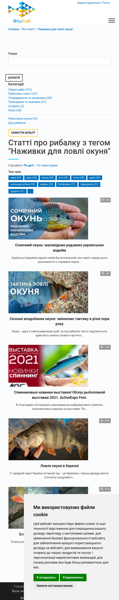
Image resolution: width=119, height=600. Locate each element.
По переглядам (47, 164)
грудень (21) (17, 190)
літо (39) (62, 176)
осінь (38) (77, 176)
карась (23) (46, 183)
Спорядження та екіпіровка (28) (29, 97)
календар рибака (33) (22, 183)
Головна (20, 586)
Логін (106, 2)
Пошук (12, 53)
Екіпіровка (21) (66, 183)
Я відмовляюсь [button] (73, 577)
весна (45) (47, 176)
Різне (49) (14, 109)
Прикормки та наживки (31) (26, 101)
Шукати (14, 77)
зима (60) (15, 176)
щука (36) (93, 176)
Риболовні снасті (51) (22, 93)
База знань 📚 (23, 591)
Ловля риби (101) (19, 89)
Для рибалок (16, 121)
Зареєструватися (89, 2)
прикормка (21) (88, 183)
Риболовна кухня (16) (22, 117)
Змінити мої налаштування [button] (55, 585)
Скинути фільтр (23, 131)
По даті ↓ (30, 164)
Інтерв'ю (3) (16, 105)
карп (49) (31, 176)
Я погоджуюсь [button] (46, 577)
